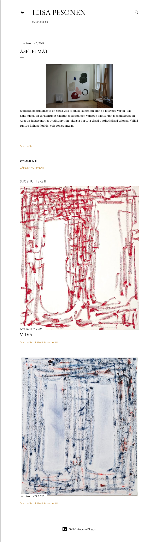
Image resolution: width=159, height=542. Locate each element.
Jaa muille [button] (26, 146)
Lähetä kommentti (33, 167)
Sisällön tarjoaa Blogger (79, 529)
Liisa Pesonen (59, 12)
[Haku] (136, 11)
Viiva (26, 334)
